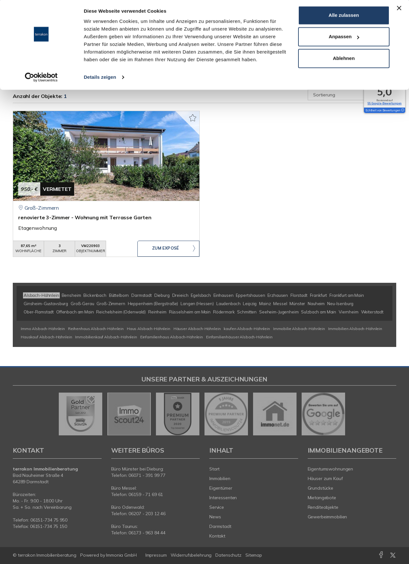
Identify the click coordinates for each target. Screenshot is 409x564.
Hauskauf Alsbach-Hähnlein (46, 337)
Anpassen (344, 38)
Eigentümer (220, 488)
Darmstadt (220, 526)
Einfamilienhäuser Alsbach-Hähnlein (239, 337)
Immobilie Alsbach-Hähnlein (299, 328)
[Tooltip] (402, 110)
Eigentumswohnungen (330, 469)
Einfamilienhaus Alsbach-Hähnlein (171, 337)
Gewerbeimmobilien (327, 517)
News (215, 517)
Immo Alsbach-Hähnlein (43, 328)
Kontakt (217, 536)
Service (216, 507)
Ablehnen (344, 60)
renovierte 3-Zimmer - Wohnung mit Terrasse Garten (84, 217)
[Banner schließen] (399, 10)
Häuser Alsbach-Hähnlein (197, 328)
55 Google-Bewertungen (384, 103)
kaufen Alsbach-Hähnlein (247, 328)
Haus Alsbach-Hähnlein (148, 328)
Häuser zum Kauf (325, 478)
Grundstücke (321, 488)
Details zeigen (100, 79)
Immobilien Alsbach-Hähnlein (355, 328)
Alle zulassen (343, 17)
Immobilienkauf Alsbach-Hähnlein (106, 337)
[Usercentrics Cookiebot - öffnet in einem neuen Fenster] (41, 79)
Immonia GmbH (121, 555)
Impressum (156, 555)
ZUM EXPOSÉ (165, 249)
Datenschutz (228, 555)
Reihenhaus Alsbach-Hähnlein (96, 328)
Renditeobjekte (323, 507)
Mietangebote (322, 497)
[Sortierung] (352, 94)
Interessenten (223, 497)
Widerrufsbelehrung (191, 555)
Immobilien (219, 478)
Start (214, 469)
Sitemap (253, 555)
